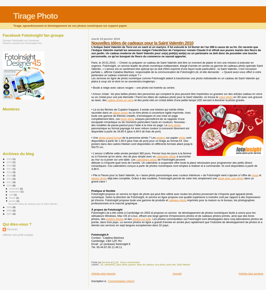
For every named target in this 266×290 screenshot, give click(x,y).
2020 (9, 159)
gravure (132, 265)
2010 (9, 185)
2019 (9, 162)
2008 (9, 210)
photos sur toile (142, 219)
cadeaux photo (177, 200)
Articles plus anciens (251, 273)
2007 (9, 213)
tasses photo (99, 178)
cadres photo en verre (120, 100)
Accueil (177, 273)
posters (160, 137)
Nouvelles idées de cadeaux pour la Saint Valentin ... (34, 204)
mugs (255, 175)
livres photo (127, 119)
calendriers (109, 265)
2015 (9, 172)
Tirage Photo (35, 15)
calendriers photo (146, 159)
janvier (13, 201)
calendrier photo (166, 156)
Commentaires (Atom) (121, 281)
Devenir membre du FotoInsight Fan (22, 43)
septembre (15, 191)
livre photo (174, 125)
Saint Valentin (183, 265)
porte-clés (171, 265)
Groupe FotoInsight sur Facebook (21, 40)
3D (101, 265)
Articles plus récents (103, 273)
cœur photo (226, 97)
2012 (9, 178)
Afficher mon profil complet (18, 235)
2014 (9, 175)
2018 (9, 165)
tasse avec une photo (231, 178)
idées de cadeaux (145, 265)
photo (182, 137)
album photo (120, 112)
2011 (9, 182)
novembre (14, 188)
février (12, 198)
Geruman (12, 229)
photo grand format (110, 137)
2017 (9, 168)
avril (11, 194)
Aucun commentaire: (130, 262)
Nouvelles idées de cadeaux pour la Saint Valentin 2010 (142, 42)
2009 (9, 207)
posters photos (115, 219)
